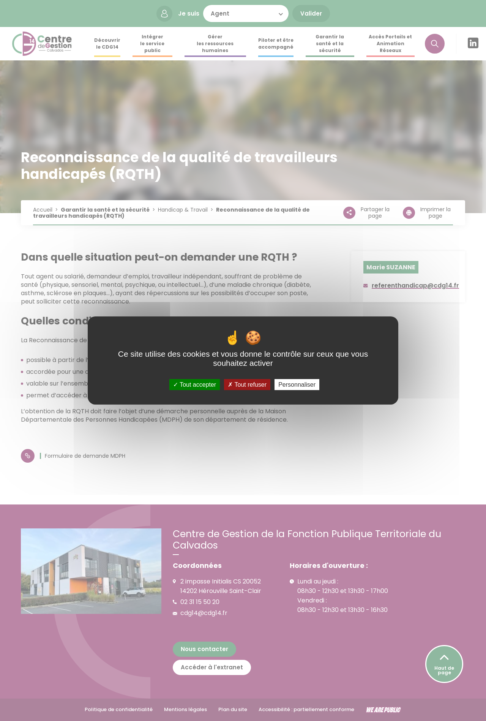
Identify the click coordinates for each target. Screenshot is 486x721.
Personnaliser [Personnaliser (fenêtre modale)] (297, 384)
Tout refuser (247, 384)
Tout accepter (194, 384)
